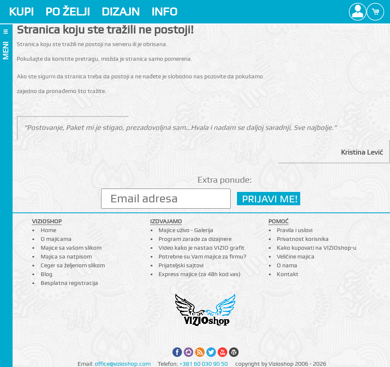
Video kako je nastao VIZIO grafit (201, 247)
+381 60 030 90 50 (203, 363)
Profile (358, 12)
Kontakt (288, 274)
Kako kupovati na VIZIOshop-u (316, 247)
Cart (375, 12)
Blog (46, 274)
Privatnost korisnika (303, 238)
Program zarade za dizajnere (195, 238)
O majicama (56, 238)
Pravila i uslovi (294, 230)
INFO (164, 11)
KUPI (21, 11)
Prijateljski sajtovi (181, 265)
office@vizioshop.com (123, 363)
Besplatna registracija (69, 282)
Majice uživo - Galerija (186, 230)
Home (48, 230)
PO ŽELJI (67, 11)
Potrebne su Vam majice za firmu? (202, 256)
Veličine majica (296, 256)
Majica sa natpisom (66, 256)
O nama (287, 265)
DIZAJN (120, 11)
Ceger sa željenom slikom (73, 265)
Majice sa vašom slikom (71, 247)
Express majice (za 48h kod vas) (200, 274)
